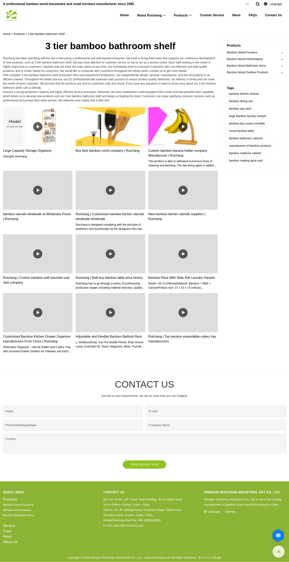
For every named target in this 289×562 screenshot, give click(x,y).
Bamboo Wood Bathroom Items (246, 65)
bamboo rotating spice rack (246, 160)
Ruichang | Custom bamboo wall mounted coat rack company (36, 280)
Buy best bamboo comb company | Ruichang (107, 150)
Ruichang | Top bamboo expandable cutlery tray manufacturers (182, 339)
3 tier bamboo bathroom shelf (46, 34)
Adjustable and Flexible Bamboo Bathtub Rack (109, 336)
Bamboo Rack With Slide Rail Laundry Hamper (181, 277)
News (236, 15)
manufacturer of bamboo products (250, 145)
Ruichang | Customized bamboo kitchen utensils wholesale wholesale (110, 216)
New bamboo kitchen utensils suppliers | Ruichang (177, 216)
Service (9, 526)
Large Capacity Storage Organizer (27, 150)
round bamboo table (241, 130)
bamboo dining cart (241, 101)
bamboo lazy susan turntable (247, 123)
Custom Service (212, 15)
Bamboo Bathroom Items (18, 515)
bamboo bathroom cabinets (246, 138)
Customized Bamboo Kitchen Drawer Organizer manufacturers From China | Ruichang (37, 339)
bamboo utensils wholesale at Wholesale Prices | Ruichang (37, 216)
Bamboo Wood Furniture (242, 52)
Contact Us (273, 15)
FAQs (253, 15)
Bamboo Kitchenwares (17, 510)
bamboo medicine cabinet (245, 153)
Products (181, 15)
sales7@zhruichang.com (128, 525)
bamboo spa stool (240, 108)
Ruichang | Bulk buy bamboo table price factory (109, 277)
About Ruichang (149, 15)
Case (7, 531)
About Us (10, 542)
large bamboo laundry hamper (248, 116)
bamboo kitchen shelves (244, 93)
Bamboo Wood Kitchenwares (245, 59)
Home (124, 15)
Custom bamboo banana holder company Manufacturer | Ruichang (177, 153)
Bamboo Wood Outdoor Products (247, 72)
